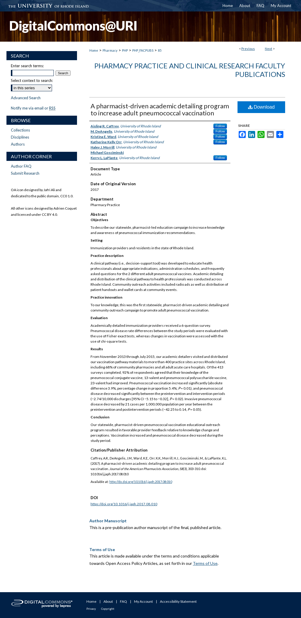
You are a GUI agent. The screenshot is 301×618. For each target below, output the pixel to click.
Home (93, 50)
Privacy (91, 608)
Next (268, 48)
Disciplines (20, 137)
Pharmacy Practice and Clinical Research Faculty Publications (189, 69)
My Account (143, 601)
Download (261, 107)
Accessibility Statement (178, 601)
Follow (220, 126)
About (108, 601)
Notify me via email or (33, 108)
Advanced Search (26, 97)
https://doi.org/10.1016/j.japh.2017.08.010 (124, 504)
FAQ (123, 601)
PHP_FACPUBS (142, 50)
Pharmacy (110, 50)
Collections (20, 130)
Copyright (107, 608)
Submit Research (25, 173)
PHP (125, 50)
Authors (18, 144)
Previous (248, 48)
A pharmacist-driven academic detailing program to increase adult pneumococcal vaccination (160, 109)
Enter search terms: (27, 65)
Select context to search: (32, 80)
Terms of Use (205, 563)
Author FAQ (21, 166)
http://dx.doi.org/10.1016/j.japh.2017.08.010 (140, 482)
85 (159, 50)
